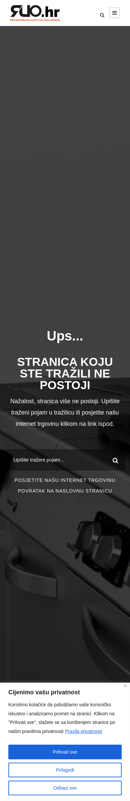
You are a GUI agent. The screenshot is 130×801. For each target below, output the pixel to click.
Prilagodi (65, 770)
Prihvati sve (65, 752)
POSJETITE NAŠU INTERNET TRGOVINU (64, 480)
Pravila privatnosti (83, 731)
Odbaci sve (65, 788)
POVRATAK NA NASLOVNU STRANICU (65, 491)
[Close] (125, 685)
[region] (65, 742)
